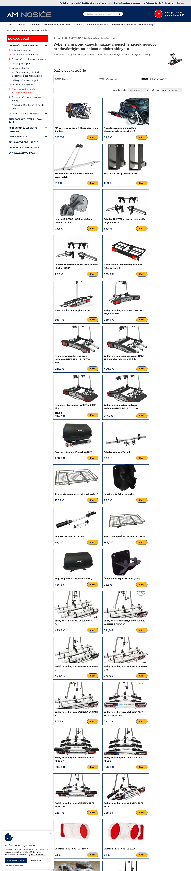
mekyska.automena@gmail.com (85, 833)
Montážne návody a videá (57, 24)
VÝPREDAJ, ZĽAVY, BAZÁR (22, 153)
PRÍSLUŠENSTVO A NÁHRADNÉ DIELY (28, 107)
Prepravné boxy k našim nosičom (29, 59)
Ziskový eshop (171, 867)
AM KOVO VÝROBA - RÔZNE (23, 142)
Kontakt (20, 24)
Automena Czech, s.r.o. (160, 825)
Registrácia (166, 3)
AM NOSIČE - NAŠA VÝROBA (23, 45)
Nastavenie (36, 860)
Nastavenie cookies (77, 838)
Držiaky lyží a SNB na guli (25, 80)
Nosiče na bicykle (20, 68)
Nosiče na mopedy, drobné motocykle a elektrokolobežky (27, 74)
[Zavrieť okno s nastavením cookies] (50, 834)
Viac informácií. (38, 854)
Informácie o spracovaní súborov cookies (28, 30)
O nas (9, 24)
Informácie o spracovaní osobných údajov (133, 24)
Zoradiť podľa (119, 90)
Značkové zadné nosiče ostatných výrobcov (24, 91)
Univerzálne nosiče (21, 50)
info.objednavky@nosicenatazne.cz (87, 826)
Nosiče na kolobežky (22, 84)
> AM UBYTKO (135, 835)
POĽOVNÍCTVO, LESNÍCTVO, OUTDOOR (23, 130)
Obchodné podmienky (97, 24)
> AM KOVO (134, 829)
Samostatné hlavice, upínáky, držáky (26, 99)
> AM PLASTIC (135, 832)
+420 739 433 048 (78, 816)
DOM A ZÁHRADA (18, 136)
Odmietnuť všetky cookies (15, 866)
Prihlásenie (150, 3)
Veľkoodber (34, 24)
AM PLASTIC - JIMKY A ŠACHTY (25, 147)
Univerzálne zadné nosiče (25, 54)
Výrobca (155, 90)
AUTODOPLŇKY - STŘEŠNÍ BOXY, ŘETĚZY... (26, 121)
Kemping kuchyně (21, 63)
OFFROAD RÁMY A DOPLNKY (24, 113)
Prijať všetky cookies (16, 860)
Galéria (78, 24)
